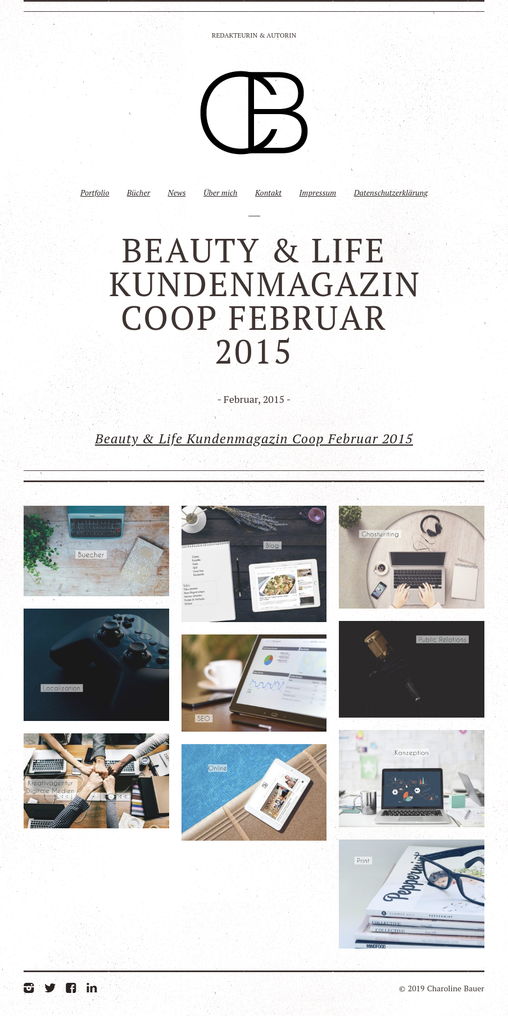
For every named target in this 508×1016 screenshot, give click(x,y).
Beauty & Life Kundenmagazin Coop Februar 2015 (254, 438)
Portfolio (94, 192)
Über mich (220, 192)
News (177, 192)
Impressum (317, 192)
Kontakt (268, 192)
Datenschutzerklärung (391, 192)
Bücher (138, 192)
